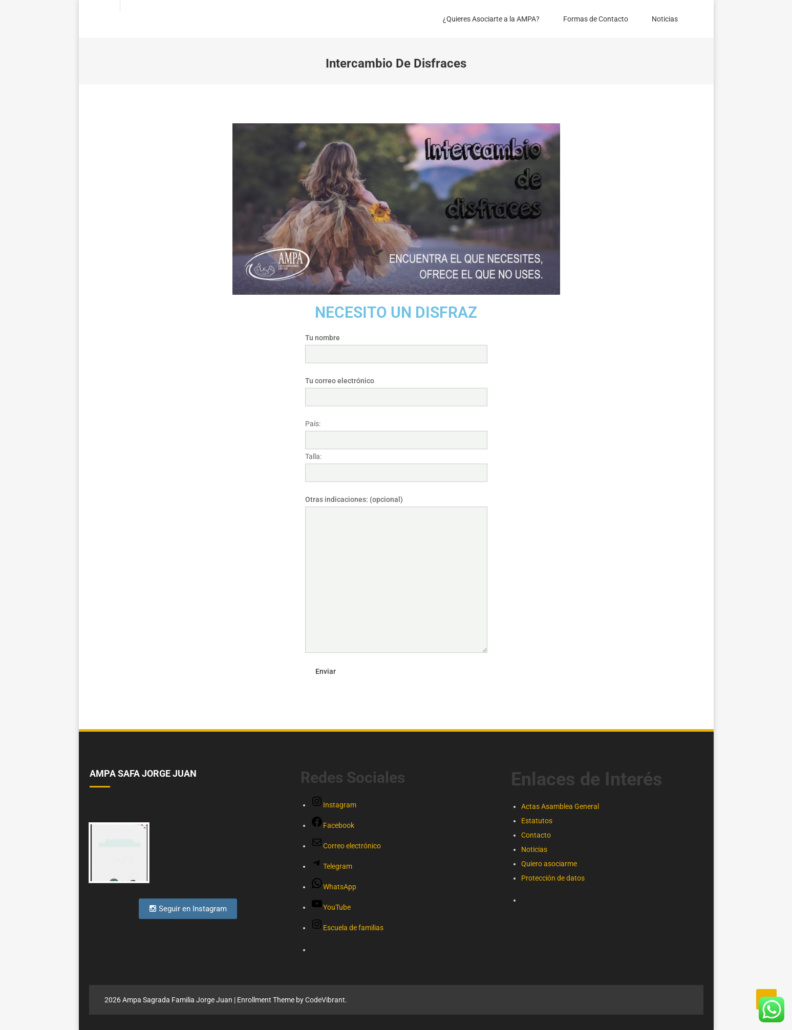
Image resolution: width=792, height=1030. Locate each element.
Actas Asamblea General (560, 806)
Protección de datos (553, 878)
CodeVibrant (325, 1000)
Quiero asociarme (549, 864)
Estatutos (536, 821)
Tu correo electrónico (396, 389)
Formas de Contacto (595, 19)
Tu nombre (396, 346)
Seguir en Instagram (188, 908)
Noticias (665, 19)
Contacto (536, 835)
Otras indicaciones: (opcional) (396, 506)
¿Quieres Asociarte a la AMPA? (491, 19)
